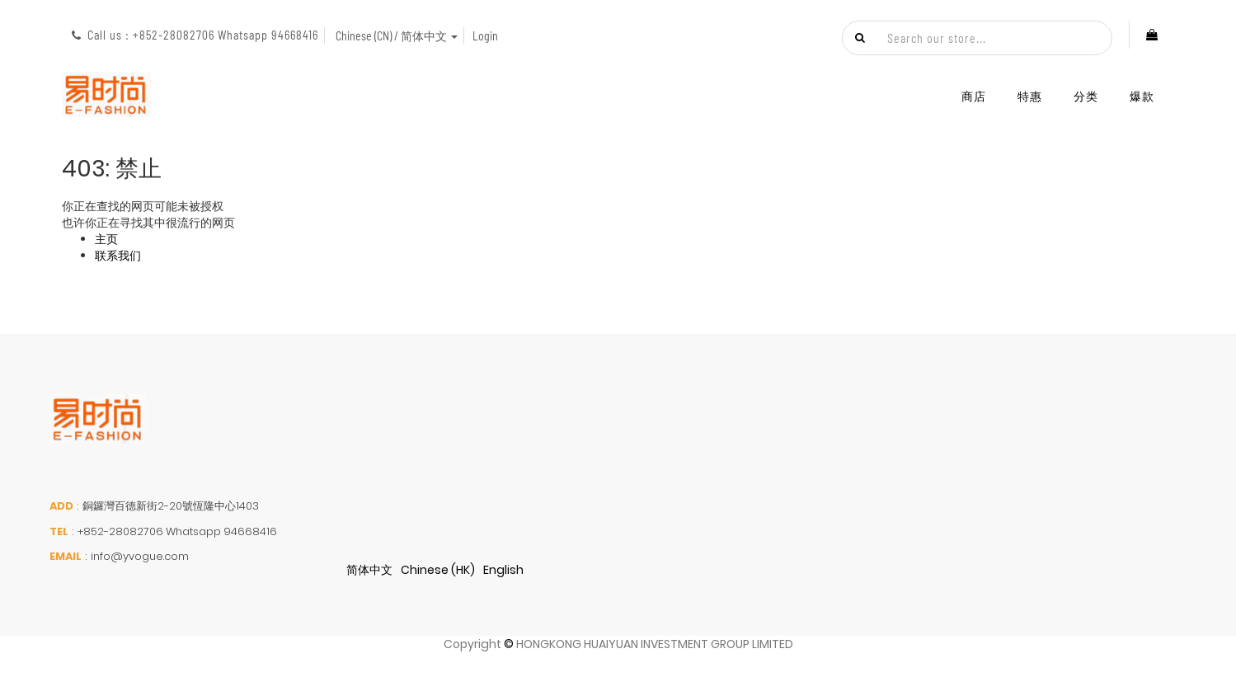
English (503, 570)
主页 (106, 239)
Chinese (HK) (438, 570)
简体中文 (369, 570)
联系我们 (118, 255)
